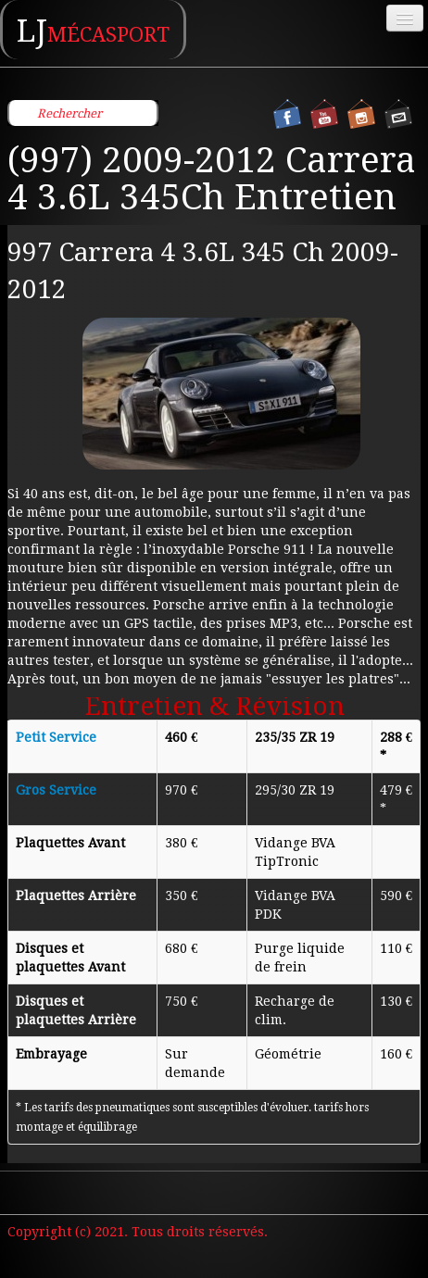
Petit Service (56, 737)
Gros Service (56, 790)
